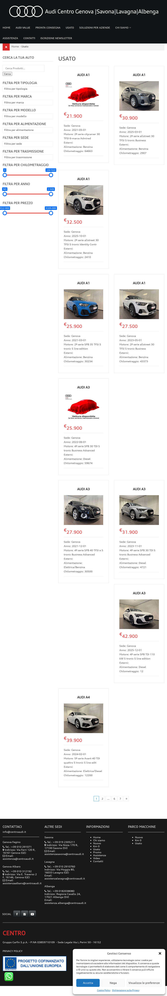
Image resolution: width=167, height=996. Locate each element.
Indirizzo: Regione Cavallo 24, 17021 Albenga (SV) (62, 895)
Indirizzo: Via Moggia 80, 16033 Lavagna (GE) (59, 871)
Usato (70, 27)
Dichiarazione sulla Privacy (125, 990)
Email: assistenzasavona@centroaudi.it (64, 852)
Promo (97, 852)
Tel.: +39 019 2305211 (59, 842)
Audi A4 (83, 697)
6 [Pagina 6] (114, 798)
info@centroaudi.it (14, 831)
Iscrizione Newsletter (56, 38)
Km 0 (96, 846)
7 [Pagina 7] (120, 798)
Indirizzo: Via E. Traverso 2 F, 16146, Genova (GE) (20, 876)
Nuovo (97, 843)
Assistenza (10, 38)
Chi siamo (122, 27)
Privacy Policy (13, 951)
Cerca (7, 73)
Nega (113, 983)
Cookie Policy (103, 990)
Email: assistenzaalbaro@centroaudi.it (22, 882)
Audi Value (23, 27)
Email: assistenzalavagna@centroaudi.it (64, 877)
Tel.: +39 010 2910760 (59, 866)
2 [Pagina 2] (102, 798)
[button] (160, 953)
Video (96, 858)
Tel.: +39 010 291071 (17, 846)
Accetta (88, 983)
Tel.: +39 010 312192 (17, 871)
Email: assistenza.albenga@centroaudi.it (65, 901)
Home (6, 27)
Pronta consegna (48, 27)
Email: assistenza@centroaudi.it (18, 857)
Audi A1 (83, 75)
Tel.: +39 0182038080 (59, 890)
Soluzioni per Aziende (94, 27)
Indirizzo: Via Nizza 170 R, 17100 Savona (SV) (61, 846)
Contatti (29, 38)
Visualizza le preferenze (144, 983)
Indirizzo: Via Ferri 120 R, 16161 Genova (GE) (19, 851)
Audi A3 (83, 387)
